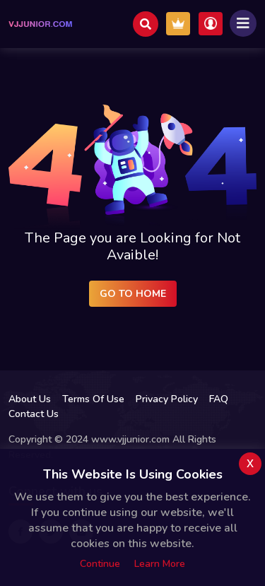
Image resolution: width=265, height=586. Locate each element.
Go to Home (133, 293)
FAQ (218, 399)
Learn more (159, 563)
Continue (100, 563)
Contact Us (33, 414)
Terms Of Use (93, 399)
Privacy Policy (167, 399)
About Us (29, 399)
